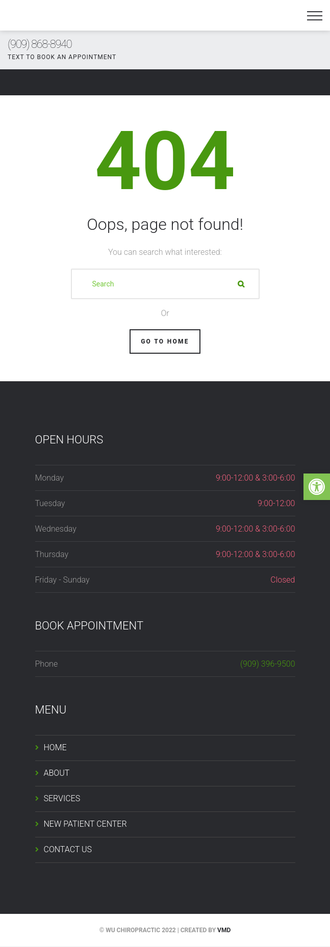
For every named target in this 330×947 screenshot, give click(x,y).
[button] (316, 487)
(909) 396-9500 (267, 664)
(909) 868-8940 (39, 44)
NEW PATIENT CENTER (85, 824)
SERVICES (62, 798)
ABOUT (57, 773)
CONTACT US (68, 849)
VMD (224, 930)
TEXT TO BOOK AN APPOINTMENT (62, 57)
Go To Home (165, 341)
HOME (55, 747)
